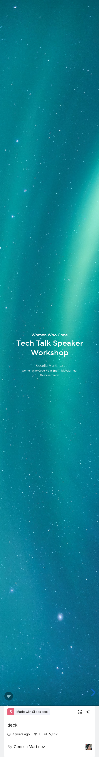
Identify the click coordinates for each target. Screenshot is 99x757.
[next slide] (92, 692)
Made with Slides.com (32, 712)
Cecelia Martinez (29, 746)
